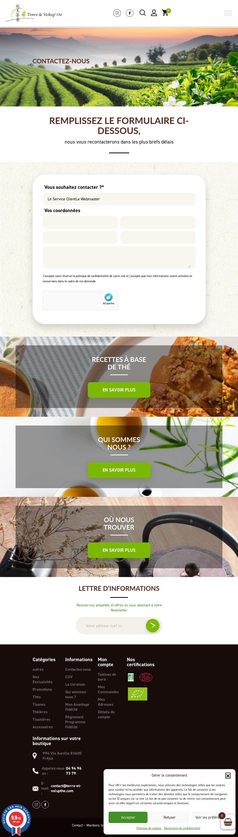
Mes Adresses (105, 702)
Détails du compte (106, 714)
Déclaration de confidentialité (182, 828)
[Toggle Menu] (228, 13)
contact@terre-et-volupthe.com (66, 788)
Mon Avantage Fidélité (77, 707)
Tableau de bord (107, 677)
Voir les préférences (211, 817)
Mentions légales (99, 825)
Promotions (42, 689)
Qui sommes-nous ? (76, 694)
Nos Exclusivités (42, 679)
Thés (37, 697)
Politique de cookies (149, 828)
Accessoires (43, 727)
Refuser (170, 817)
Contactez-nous (78, 669)
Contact (77, 825)
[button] (227, 775)
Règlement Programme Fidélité (75, 722)
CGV (69, 676)
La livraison (75, 684)
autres (38, 669)
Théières (40, 712)
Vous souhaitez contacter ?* (74, 187)
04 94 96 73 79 (74, 771)
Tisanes (39, 704)
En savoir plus (119, 390)
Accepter (128, 817)
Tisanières (41, 719)
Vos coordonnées (62, 210)
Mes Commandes (108, 689)
